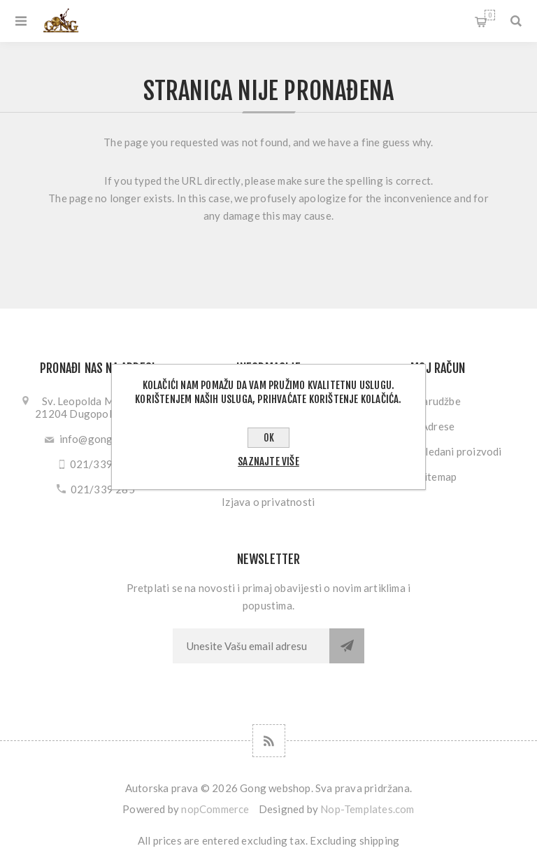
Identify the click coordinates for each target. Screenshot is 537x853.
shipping (379, 840)
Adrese (437, 426)
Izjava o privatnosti (268, 501)
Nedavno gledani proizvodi (438, 451)
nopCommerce (215, 809)
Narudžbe (438, 401)
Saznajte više (268, 461)
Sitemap (438, 476)
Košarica (490, 15)
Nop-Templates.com (367, 809)
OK (269, 438)
